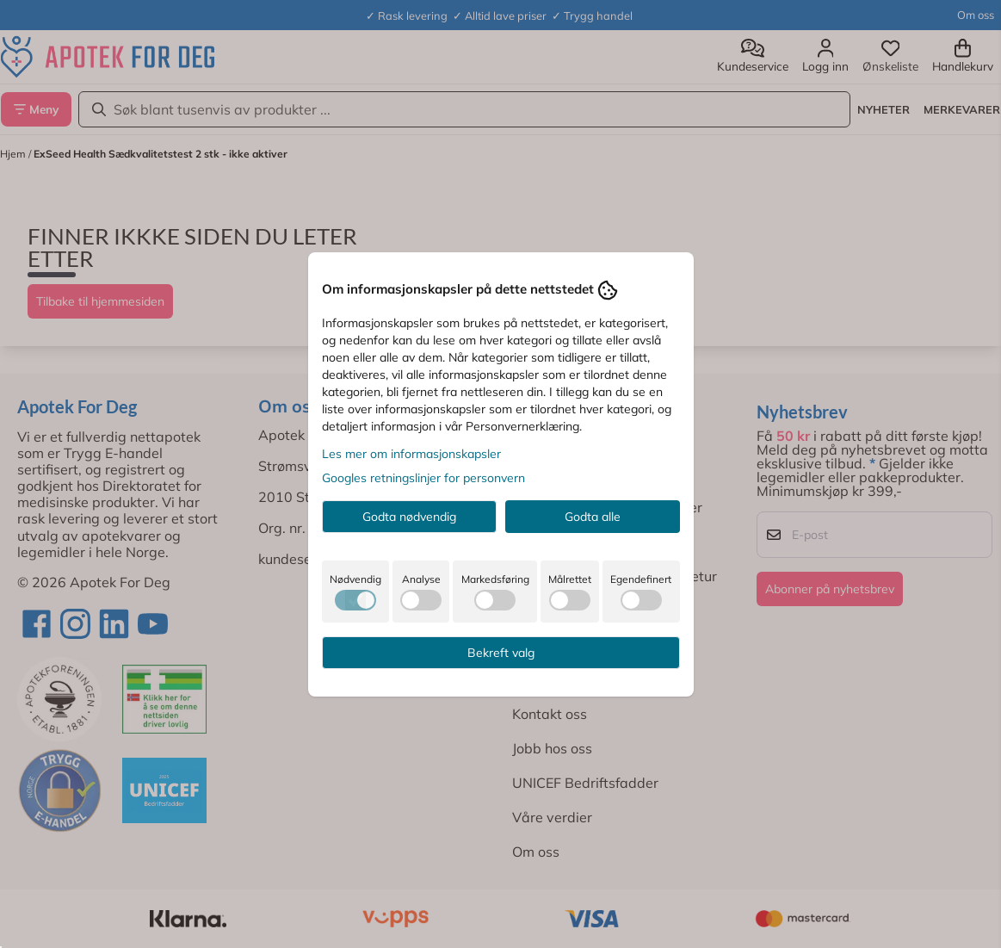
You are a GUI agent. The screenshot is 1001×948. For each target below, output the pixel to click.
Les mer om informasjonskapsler (411, 454)
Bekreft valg (500, 652)
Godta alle (593, 516)
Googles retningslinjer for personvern (423, 478)
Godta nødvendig (409, 516)
